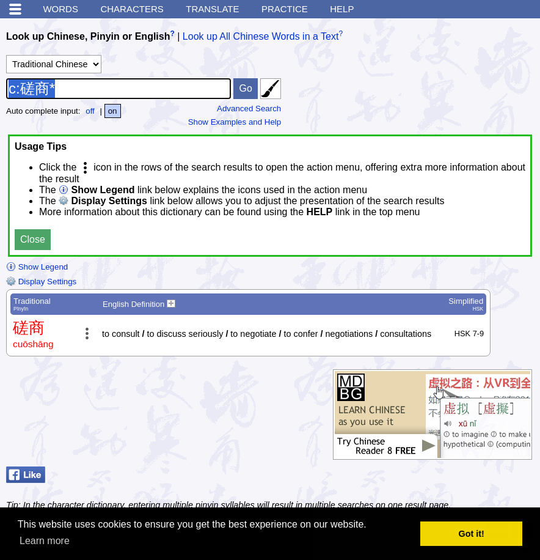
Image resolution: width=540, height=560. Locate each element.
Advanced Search (249, 108)
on (112, 111)
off (90, 111)
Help (342, 9)
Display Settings (41, 281)
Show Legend (37, 266)
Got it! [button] (471, 534)
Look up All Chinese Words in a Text (261, 36)
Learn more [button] (45, 541)
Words (60, 9)
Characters (131, 9)
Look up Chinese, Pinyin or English (88, 36)
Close (32, 239)
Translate (212, 9)
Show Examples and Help (235, 122)
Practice (284, 9)
